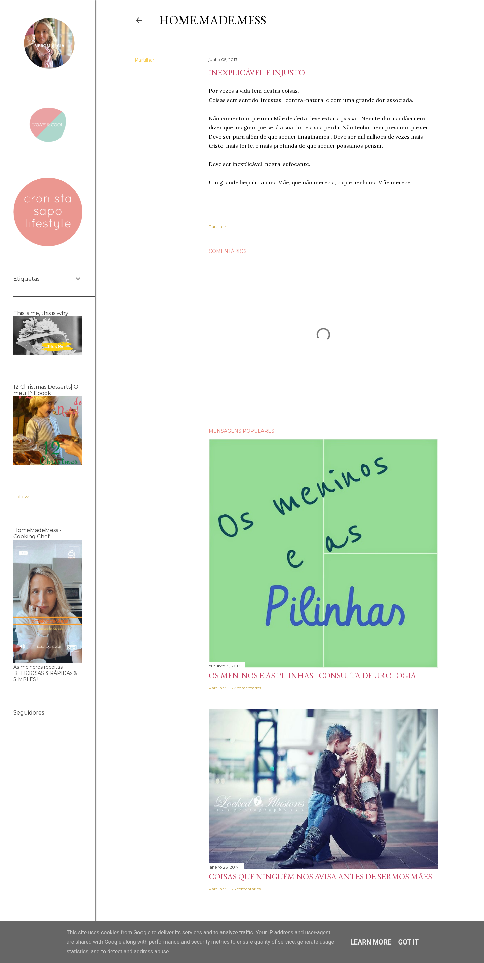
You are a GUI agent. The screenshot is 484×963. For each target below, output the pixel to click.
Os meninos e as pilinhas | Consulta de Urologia (312, 675)
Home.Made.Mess (212, 20)
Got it (408, 942)
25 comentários (246, 888)
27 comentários (246, 687)
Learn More (371, 942)
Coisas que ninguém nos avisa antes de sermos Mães (320, 876)
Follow (21, 497)
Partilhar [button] (144, 60)
